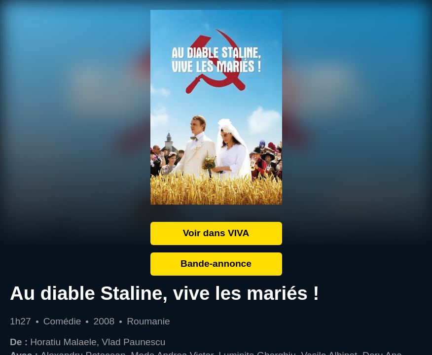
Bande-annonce (216, 263)
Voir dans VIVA (216, 233)
